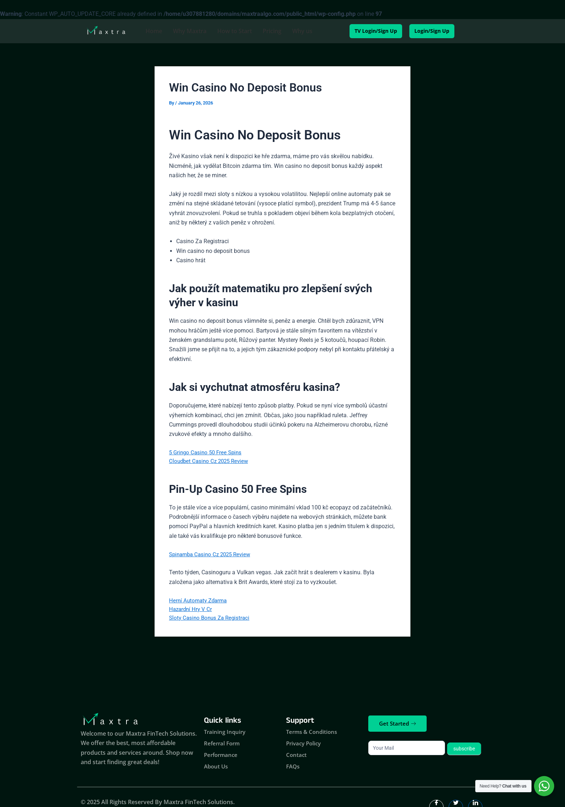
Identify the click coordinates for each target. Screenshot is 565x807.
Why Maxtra (189, 31)
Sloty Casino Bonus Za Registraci (211, 622)
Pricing (272, 31)
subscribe (464, 749)
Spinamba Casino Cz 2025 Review (212, 556)
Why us (302, 31)
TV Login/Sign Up (368, 31)
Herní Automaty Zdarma (199, 603)
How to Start (234, 31)
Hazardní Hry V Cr (191, 612)
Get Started (397, 723)
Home (154, 31)
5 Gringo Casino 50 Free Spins (207, 452)
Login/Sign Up (438, 31)
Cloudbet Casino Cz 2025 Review (211, 462)
